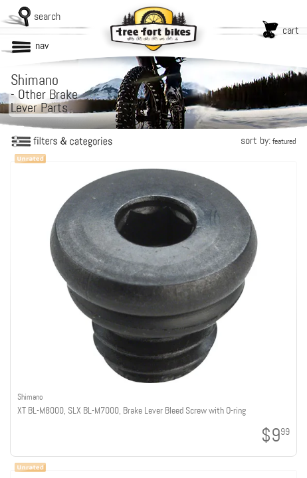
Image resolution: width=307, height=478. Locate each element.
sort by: (268, 140)
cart (290, 30)
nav (42, 45)
